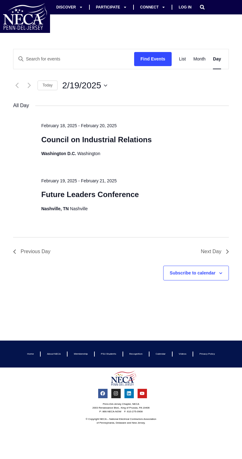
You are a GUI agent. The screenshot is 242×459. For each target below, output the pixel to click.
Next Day (215, 251)
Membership (81, 353)
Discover (69, 7)
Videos (182, 353)
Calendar (161, 353)
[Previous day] (17, 85)
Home (30, 353)
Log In (185, 7)
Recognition (136, 353)
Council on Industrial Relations (96, 139)
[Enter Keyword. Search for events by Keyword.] (73, 59)
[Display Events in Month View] (199, 59)
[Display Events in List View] (182, 59)
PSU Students (108, 353)
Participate (111, 7)
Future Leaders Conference (90, 194)
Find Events (152, 58)
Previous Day (31, 251)
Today (48, 85)
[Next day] (29, 85)
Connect (152, 7)
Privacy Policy (207, 353)
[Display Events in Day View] (217, 59)
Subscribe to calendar (192, 272)
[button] (202, 7)
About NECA (54, 353)
